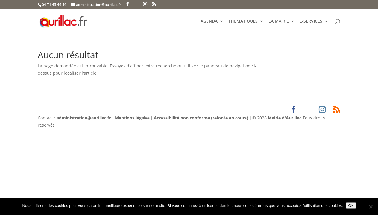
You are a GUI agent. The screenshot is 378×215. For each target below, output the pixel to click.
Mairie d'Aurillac (284, 118)
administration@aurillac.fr (84, 118)
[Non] (371, 207)
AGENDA (209, 21)
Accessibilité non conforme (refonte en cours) (201, 118)
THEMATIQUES (243, 21)
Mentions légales (132, 118)
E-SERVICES (311, 21)
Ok (350, 205)
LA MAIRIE (278, 21)
